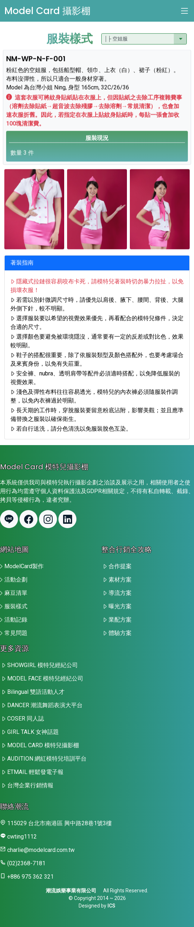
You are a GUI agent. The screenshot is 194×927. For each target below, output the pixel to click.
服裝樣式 (15, 606)
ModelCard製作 (24, 566)
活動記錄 (15, 619)
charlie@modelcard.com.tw (41, 850)
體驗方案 (120, 633)
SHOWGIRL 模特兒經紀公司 (42, 665)
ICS (111, 906)
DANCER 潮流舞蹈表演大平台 (45, 705)
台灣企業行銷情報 (30, 785)
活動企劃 (15, 579)
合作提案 (120, 566)
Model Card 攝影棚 (47, 10)
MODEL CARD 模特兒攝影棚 (43, 745)
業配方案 (120, 619)
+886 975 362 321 (30, 876)
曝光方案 (120, 606)
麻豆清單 (15, 592)
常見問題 (15, 633)
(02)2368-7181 (26, 863)
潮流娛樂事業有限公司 (71, 890)
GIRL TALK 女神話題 (33, 731)
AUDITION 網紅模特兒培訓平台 (47, 758)
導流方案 (120, 592)
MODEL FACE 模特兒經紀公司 (45, 678)
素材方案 (120, 579)
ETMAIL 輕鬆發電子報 (35, 772)
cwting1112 (22, 836)
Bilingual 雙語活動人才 (36, 691)
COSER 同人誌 (25, 718)
